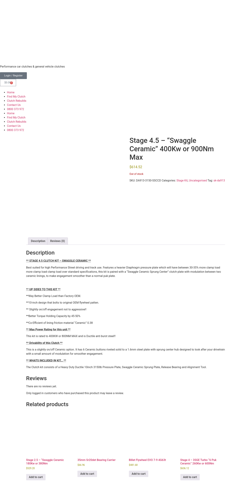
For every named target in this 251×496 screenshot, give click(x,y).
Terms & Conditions (12, 480)
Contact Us (14, 105)
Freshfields (27, 487)
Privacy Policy (35, 480)
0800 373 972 (15, 109)
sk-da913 (219, 180)
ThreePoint (56, 487)
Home (10, 92)
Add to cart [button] (36, 453)
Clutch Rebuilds (16, 100)
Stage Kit (182, 180)
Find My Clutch (16, 96)
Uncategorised (198, 180)
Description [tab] (38, 217)
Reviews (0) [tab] (57, 217)
